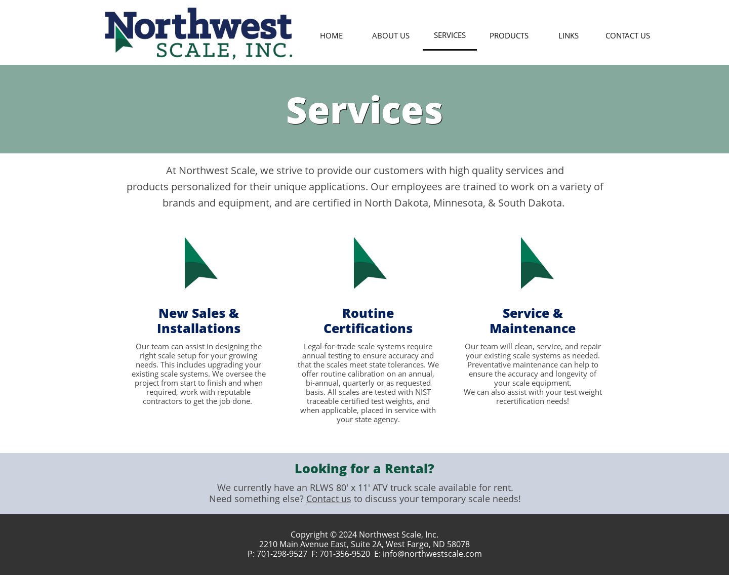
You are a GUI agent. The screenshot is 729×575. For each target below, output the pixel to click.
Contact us (328, 498)
